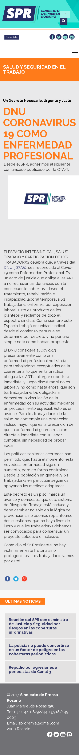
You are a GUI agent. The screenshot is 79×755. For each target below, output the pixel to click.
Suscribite (11, 37)
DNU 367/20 (15, 267)
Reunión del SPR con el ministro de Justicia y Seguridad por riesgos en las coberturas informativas (38, 625)
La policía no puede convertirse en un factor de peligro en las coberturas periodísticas (39, 649)
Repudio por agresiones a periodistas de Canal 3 (33, 669)
